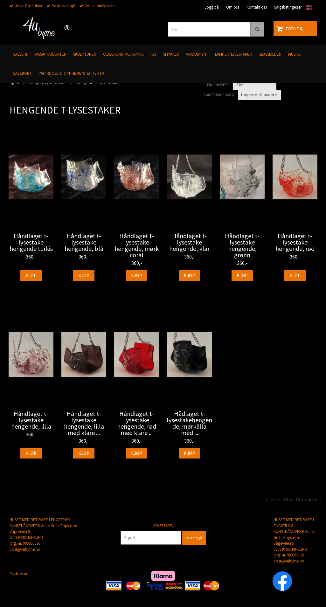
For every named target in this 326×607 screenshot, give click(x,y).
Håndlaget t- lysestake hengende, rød (295, 242)
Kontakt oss (256, 7)
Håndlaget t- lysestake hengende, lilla (31, 420)
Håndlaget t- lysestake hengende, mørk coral (136, 245)
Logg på (212, 7)
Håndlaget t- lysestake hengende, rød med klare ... (136, 423)
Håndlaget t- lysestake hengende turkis (31, 242)
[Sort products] (259, 95)
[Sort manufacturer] (254, 84)
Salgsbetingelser (288, 7)
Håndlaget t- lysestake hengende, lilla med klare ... (84, 423)
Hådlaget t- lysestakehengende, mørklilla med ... (189, 423)
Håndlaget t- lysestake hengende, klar (189, 242)
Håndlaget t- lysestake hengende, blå (84, 242)
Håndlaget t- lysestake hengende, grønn (242, 245)
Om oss (232, 7)
